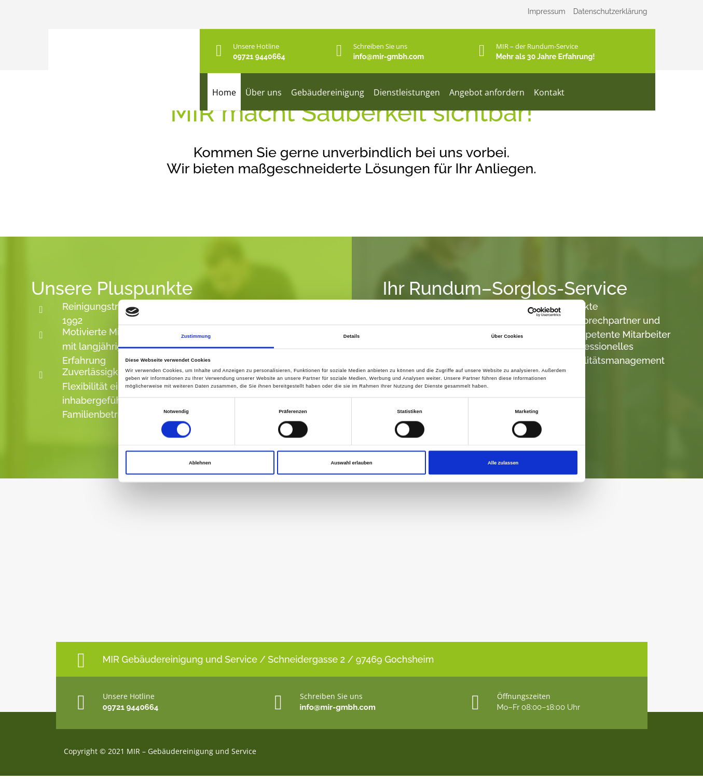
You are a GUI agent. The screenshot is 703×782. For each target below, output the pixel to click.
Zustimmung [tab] (196, 335)
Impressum (547, 11)
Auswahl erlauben (351, 462)
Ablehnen (200, 462)
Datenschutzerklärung (610, 11)
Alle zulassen (503, 462)
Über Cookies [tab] (507, 335)
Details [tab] (351, 335)
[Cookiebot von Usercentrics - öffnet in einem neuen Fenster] (532, 312)
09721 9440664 (259, 56)
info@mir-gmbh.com (388, 56)
